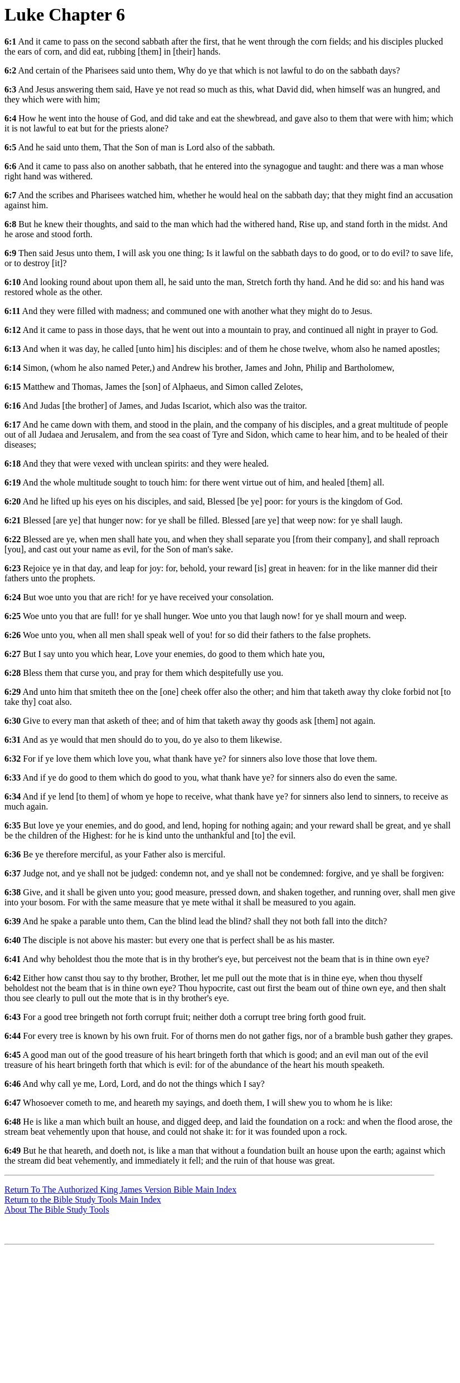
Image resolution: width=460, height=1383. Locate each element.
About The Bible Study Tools (56, 1209)
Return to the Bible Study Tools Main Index (82, 1199)
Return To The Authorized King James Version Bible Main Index (120, 1189)
